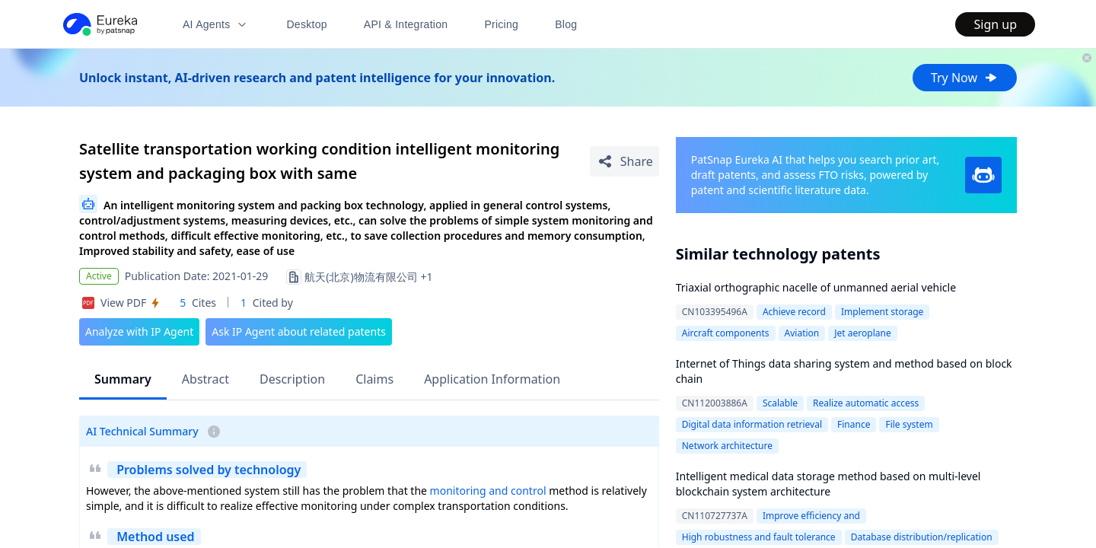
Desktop (306, 24)
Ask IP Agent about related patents (299, 331)
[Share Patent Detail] (624, 161)
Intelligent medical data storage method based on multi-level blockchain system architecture (828, 484)
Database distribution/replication (921, 536)
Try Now (965, 77)
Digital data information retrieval (752, 424)
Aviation (802, 333)
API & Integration (406, 24)
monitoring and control (488, 490)
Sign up (995, 24)
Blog (566, 24)
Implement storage (882, 311)
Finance (853, 424)
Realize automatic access (866, 403)
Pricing (501, 24)
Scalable (780, 403)
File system (908, 424)
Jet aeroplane (862, 333)
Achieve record (794, 311)
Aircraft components (725, 333)
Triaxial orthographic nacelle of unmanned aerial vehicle (816, 287)
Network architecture (727, 445)
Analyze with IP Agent (139, 331)
